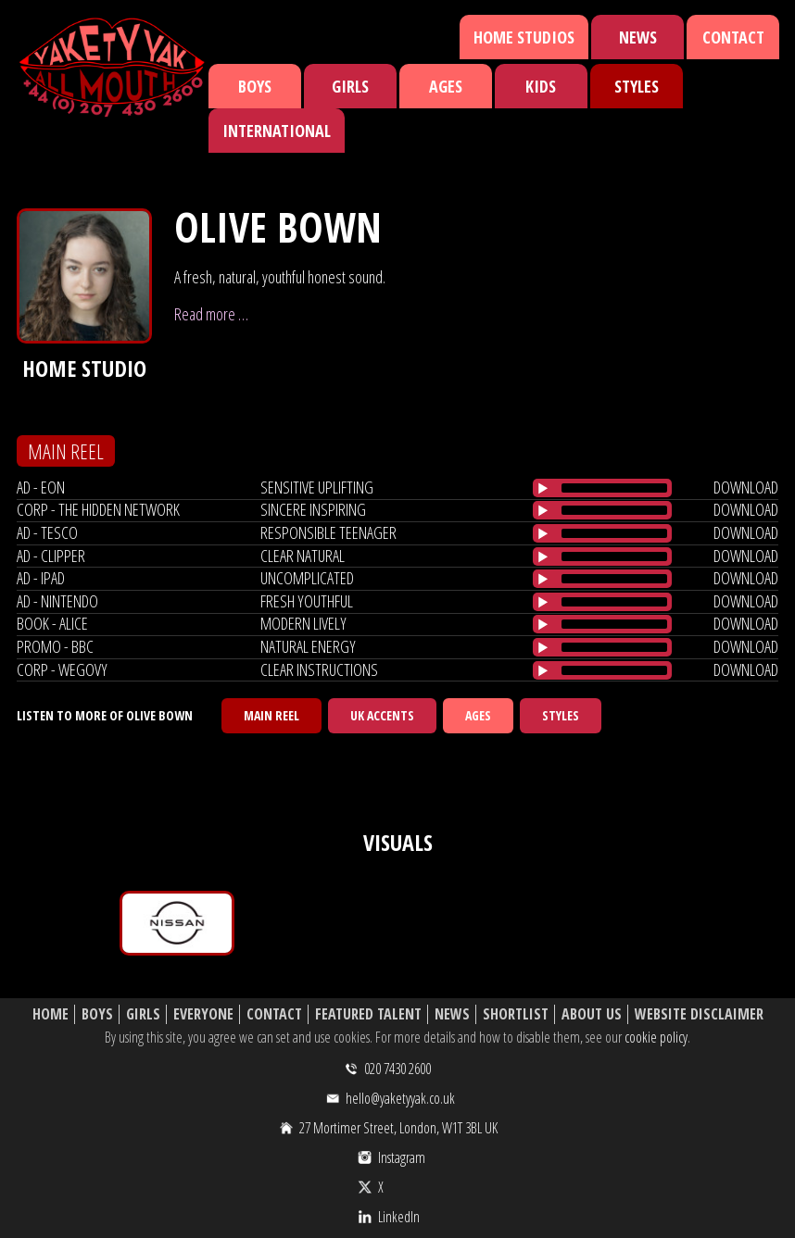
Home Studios (523, 37)
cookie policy (656, 1037)
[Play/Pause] (543, 488)
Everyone (203, 1014)
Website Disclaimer (699, 1014)
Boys (254, 86)
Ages (445, 86)
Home (50, 1014)
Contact (733, 37)
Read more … (211, 314)
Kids (540, 86)
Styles (636, 86)
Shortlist (516, 1014)
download (745, 487)
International (276, 130)
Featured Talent (368, 1014)
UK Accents (382, 715)
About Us (592, 1014)
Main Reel (271, 715)
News (638, 37)
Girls (350, 86)
